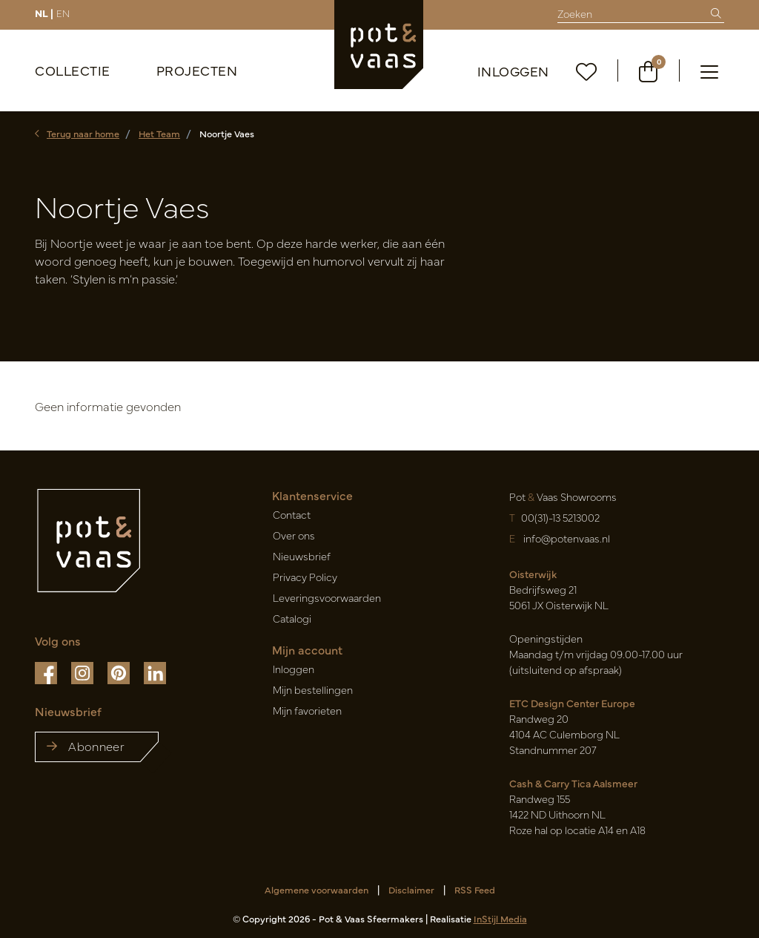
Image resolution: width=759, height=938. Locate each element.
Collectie (72, 70)
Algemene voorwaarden (316, 889)
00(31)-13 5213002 (560, 517)
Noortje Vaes (226, 133)
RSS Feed (474, 889)
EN (63, 12)
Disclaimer (411, 889)
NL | (44, 12)
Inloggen (513, 71)
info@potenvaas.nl (565, 538)
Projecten (197, 70)
